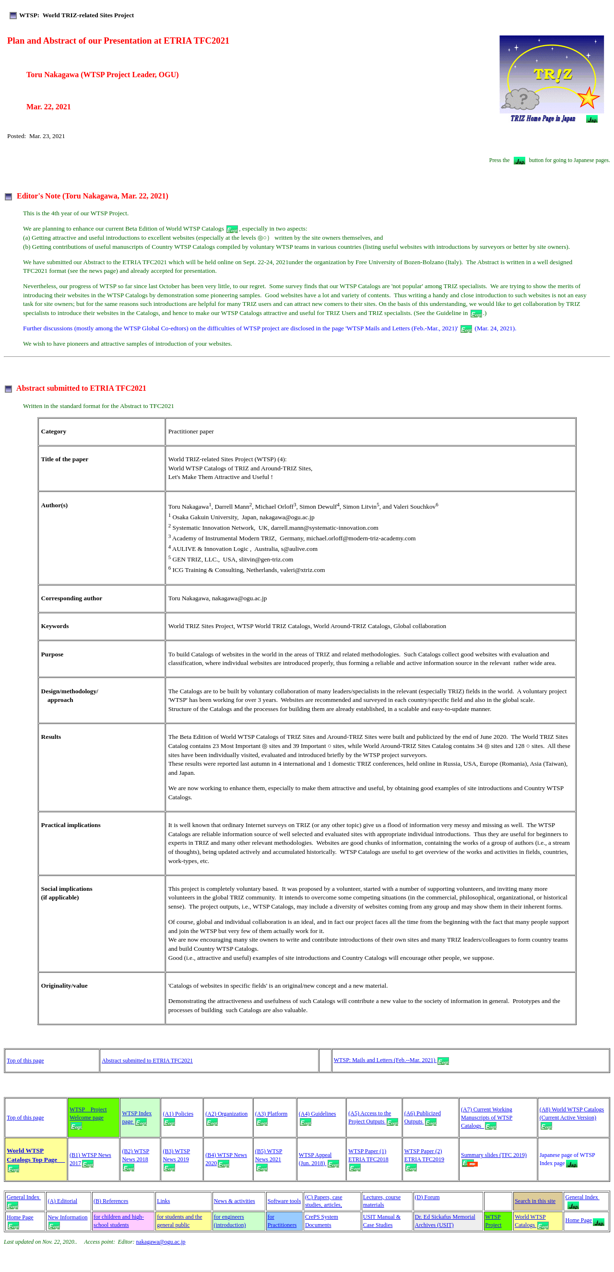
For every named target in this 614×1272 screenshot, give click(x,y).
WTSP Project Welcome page (88, 1117)
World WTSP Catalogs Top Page (36, 1159)
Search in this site (535, 1201)
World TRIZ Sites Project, (202, 626)
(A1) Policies (178, 1113)
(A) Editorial (62, 1201)
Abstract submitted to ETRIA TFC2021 (147, 1060)
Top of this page (25, 1060)
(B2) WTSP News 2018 (135, 1159)
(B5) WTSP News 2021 (269, 1159)
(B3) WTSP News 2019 (176, 1159)
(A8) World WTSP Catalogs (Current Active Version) (572, 1117)
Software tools (284, 1201)
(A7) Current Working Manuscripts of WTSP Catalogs (486, 1117)
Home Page (20, 1221)
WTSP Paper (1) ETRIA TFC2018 (368, 1159)
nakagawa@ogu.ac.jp (161, 1241)
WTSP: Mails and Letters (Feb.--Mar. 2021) (391, 1060)
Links (163, 1201)
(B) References (111, 1201)
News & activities (234, 1201)
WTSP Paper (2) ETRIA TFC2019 (424, 1159)
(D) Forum (427, 1197)
